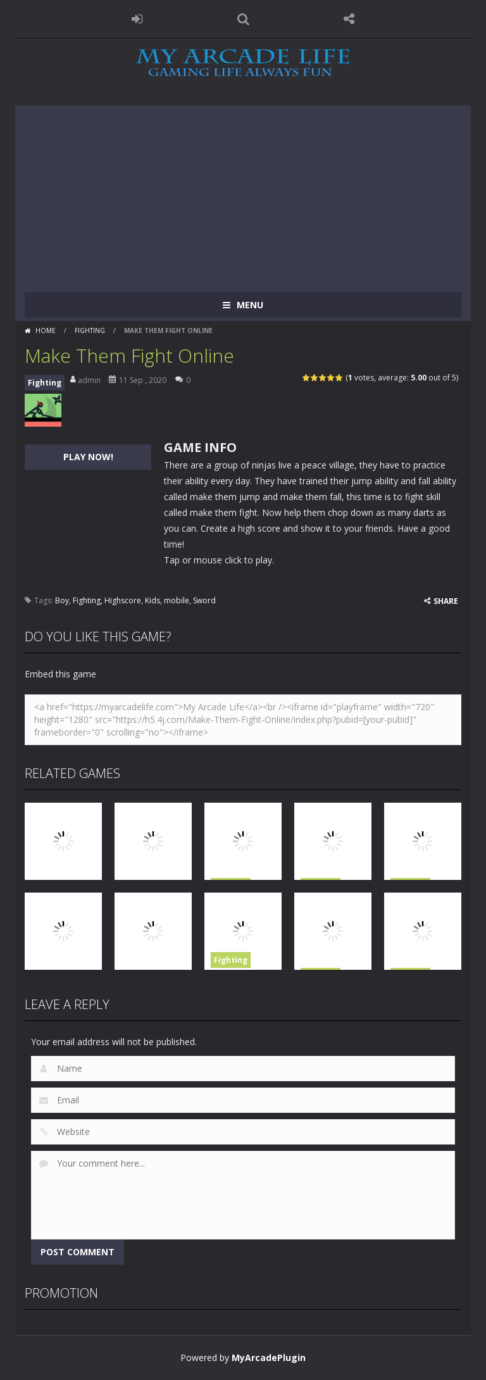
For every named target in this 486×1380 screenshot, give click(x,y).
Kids (152, 600)
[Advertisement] (243, 194)
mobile (176, 600)
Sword (204, 600)
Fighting (90, 330)
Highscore (122, 600)
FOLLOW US (349, 19)
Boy (62, 600)
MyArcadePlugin (269, 1358)
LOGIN (137, 19)
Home (46, 330)
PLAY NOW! (88, 457)
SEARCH (243, 19)
